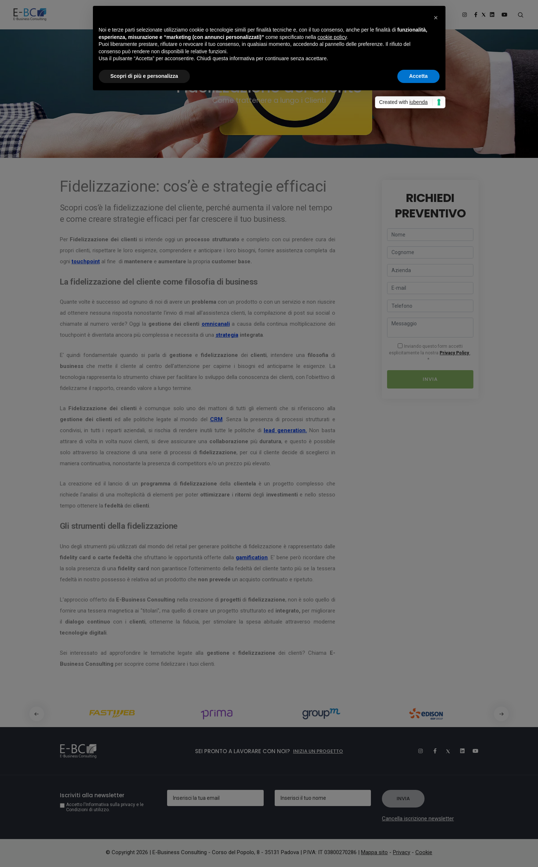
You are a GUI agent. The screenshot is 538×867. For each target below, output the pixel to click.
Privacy (401, 852)
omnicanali (216, 324)
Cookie (423, 852)
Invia (430, 379)
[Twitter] (445, 750)
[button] (502, 714)
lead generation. (285, 430)
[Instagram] (417, 750)
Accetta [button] (418, 76)
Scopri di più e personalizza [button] (144, 76)
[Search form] (521, 15)
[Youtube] (473, 750)
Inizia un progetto (318, 751)
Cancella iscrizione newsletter (418, 818)
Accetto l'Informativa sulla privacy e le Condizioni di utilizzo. (105, 807)
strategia (227, 335)
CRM (216, 419)
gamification (252, 557)
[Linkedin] (459, 750)
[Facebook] (431, 750)
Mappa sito (374, 852)
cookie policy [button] (331, 37)
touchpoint (86, 261)
